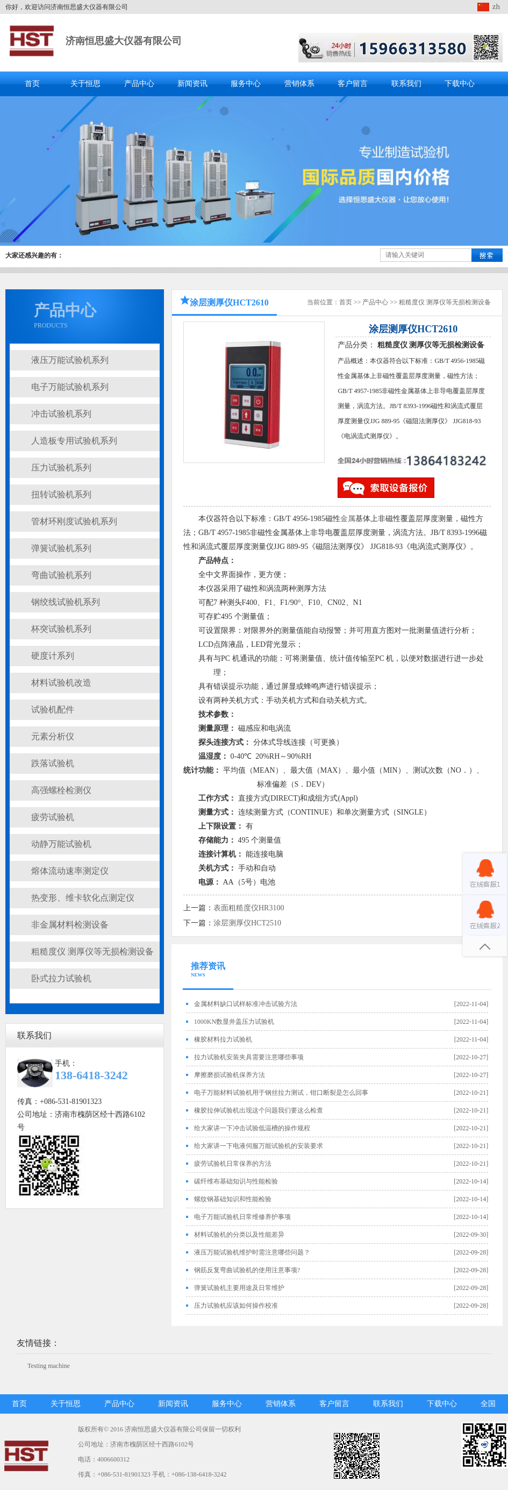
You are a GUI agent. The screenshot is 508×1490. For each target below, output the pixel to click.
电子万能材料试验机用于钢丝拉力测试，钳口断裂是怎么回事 (281, 1092)
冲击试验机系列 (61, 413)
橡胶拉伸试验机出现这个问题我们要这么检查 (258, 1110)
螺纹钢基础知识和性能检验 (232, 1199)
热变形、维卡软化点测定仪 (82, 897)
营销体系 (299, 84)
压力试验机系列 (61, 467)
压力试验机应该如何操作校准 (236, 1305)
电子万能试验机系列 (70, 386)
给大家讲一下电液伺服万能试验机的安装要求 (258, 1146)
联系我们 (406, 84)
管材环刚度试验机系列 (74, 521)
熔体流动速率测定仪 (70, 870)
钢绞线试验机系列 (65, 602)
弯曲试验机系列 (61, 575)
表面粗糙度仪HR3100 (248, 908)
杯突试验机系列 (61, 628)
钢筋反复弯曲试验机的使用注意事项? (247, 1270)
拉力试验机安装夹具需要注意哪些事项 (249, 1057)
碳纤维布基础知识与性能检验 (236, 1181)
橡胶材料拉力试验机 (223, 1039)
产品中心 (139, 84)
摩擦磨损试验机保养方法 (229, 1075)
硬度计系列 (52, 655)
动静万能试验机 (61, 844)
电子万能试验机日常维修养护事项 (242, 1217)
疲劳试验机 (52, 817)
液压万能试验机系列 (70, 360)
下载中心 (460, 84)
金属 (347, 519)
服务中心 (246, 84)
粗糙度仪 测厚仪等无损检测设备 (92, 951)
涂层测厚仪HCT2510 (247, 923)
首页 (32, 84)
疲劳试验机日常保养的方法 (232, 1163)
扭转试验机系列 (61, 494)
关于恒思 (85, 84)
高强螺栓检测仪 (61, 790)
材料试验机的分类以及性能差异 (239, 1234)
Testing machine (48, 1366)
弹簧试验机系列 (61, 548)
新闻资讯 (192, 84)
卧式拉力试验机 (61, 978)
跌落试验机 (52, 763)
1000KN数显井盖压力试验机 (234, 1021)
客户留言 (353, 84)
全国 (488, 1404)
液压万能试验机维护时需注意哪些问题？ (252, 1252)
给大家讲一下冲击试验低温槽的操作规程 (252, 1128)
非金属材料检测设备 (70, 924)
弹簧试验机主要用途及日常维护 (239, 1288)
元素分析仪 (52, 736)
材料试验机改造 (61, 682)
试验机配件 (52, 709)
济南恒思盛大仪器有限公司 (124, 40)
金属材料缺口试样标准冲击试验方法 (245, 1004)
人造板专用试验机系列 (74, 440)
